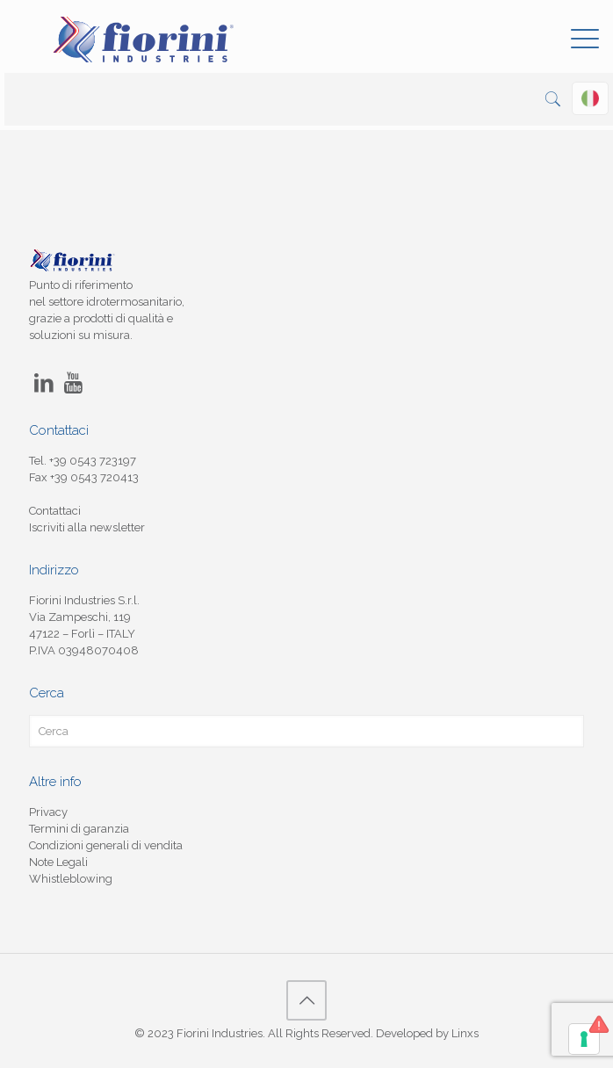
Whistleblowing (70, 878)
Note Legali (58, 862)
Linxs (465, 1033)
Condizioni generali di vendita (106, 845)
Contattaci (55, 510)
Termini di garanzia (79, 828)
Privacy (48, 812)
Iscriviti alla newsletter (87, 527)
